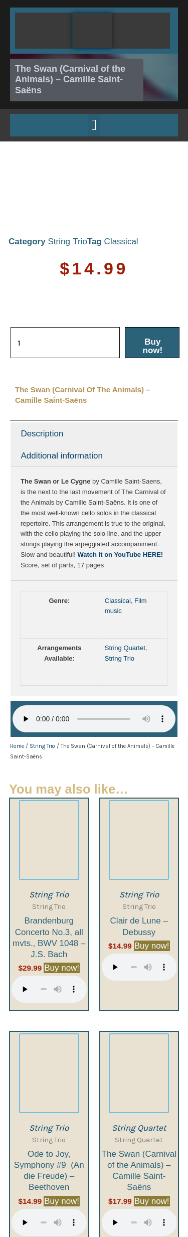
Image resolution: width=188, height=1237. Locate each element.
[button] (94, 125)
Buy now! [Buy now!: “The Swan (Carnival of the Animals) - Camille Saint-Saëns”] (151, 1149)
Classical (121, 190)
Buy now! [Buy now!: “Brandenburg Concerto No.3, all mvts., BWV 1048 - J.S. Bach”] (61, 916)
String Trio (67, 190)
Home (17, 694)
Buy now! (153, 294)
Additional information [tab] (61, 404)
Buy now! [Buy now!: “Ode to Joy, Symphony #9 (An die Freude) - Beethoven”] (61, 1149)
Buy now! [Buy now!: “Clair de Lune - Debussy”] (151, 894)
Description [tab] (42, 382)
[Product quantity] (65, 290)
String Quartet (125, 596)
